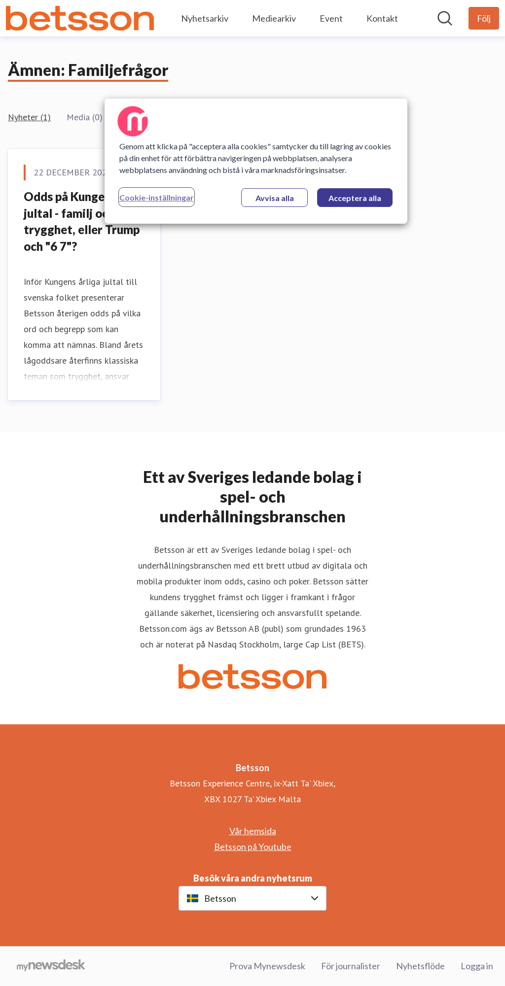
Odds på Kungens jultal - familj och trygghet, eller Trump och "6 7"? (82, 221)
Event (331, 18)
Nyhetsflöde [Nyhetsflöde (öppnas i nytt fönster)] (420, 965)
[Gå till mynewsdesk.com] (51, 966)
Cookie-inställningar (156, 197)
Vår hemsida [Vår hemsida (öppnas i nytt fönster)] (252, 830)
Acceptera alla (354, 198)
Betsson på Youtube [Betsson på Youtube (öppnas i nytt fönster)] (252, 846)
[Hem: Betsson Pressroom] (80, 18)
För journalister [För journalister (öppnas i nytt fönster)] (350, 965)
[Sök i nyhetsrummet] (445, 18)
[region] (256, 161)
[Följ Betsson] (484, 18)
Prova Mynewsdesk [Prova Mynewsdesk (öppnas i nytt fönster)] (267, 965)
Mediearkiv (274, 18)
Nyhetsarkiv (204, 18)
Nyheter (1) (29, 117)
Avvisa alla (274, 198)
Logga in (477, 965)
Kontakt (382, 18)
